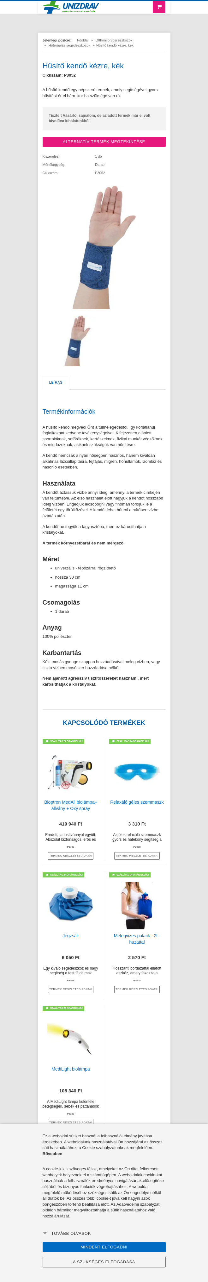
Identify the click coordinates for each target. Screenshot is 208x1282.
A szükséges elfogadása (104, 1262)
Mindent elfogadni (104, 1247)
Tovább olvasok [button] (67, 1233)
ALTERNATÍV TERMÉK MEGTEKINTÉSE (104, 141)
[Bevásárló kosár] (159, 7)
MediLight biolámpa (70, 1068)
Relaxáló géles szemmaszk (137, 802)
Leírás (55, 382)
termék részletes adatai (70, 855)
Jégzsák (70, 935)
